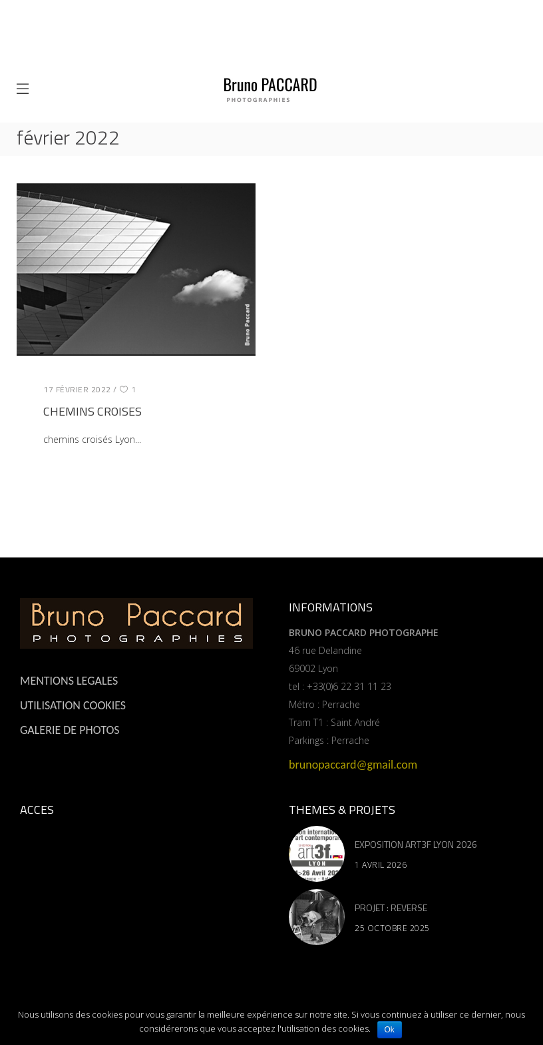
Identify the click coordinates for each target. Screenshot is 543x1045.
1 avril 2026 (381, 865)
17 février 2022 (77, 389)
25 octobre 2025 (392, 928)
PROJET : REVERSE (391, 907)
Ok (390, 1029)
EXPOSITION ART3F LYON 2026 (416, 844)
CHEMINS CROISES (92, 411)
